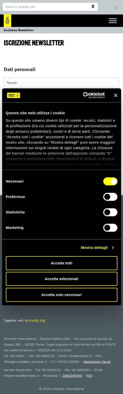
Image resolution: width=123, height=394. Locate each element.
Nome (12, 83)
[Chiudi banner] (115, 95)
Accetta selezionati (61, 279)
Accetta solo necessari (61, 295)
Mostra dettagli (94, 247)
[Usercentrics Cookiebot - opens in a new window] (83, 95)
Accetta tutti (61, 263)
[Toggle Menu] (113, 20)
